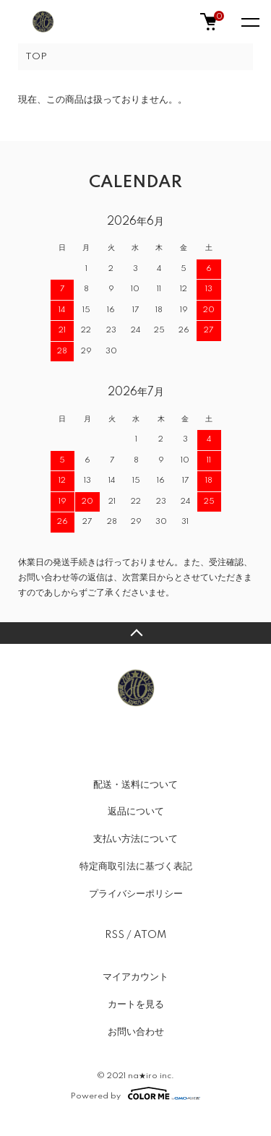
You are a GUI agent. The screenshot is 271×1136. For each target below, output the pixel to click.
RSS (114, 935)
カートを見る (136, 1004)
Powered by (135, 1093)
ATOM (150, 935)
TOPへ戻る (135, 633)
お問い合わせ (136, 1032)
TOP (36, 56)
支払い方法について (135, 839)
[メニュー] (249, 21)
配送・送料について (135, 785)
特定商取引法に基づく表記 (135, 866)
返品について (136, 811)
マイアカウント (135, 977)
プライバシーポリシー (136, 894)
